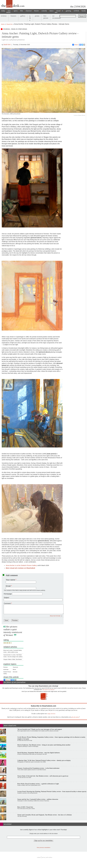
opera (16, 11)
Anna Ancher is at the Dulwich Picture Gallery (21, 565)
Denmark (15, 671)
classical (29, 11)
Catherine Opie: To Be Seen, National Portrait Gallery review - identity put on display (44, 760)
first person (45, 17)
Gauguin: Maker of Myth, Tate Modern (12, 659)
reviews (4, 16)
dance (51, 11)
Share (75, 45)
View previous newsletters (43, 847)
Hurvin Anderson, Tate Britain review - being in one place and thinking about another (43, 745)
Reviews (5, 667)
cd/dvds (76, 11)
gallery (22, 16)
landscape (5, 669)
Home (3, 24)
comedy (44, 11)
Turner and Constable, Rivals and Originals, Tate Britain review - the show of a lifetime (44, 815)
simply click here (51, 713)
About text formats (55, 616)
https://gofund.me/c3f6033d (48, 689)
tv (62, 11)
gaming (68, 11)
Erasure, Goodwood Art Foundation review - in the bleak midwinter (38, 768)
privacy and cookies (47, 857)
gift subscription (75, 717)
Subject (6, 597)
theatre (36, 11)
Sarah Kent (6, 44)
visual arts (57, 11)
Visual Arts (9, 24)
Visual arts (15, 667)
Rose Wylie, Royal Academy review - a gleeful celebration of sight (38, 784)
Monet (14, 669)
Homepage (8, 594)
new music (8, 11)
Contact (39, 857)
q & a (30, 18)
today (3, 11)
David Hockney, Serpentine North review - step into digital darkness (38, 752)
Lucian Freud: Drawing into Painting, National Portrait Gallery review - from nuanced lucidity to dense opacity (51, 791)
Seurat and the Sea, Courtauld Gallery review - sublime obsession (37, 799)
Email (8, 586)
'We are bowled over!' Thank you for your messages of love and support (39, 729)
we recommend (56, 17)
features (13, 16)
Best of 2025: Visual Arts (25, 807)
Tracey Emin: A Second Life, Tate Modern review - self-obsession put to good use (42, 776)
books (84, 11)
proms (37, 16)
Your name (10, 580)
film (21, 11)
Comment (7, 603)
